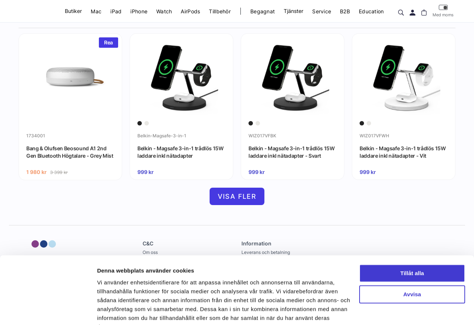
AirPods (190, 11)
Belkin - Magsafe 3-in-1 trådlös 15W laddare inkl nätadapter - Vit (403, 152)
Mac (96, 11)
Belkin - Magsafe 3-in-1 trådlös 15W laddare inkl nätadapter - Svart (291, 152)
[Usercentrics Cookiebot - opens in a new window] (48, 310)
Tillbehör (220, 11)
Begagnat (262, 11)
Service (321, 11)
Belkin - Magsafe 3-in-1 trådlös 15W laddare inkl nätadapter (180, 152)
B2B (345, 11)
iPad (115, 11)
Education (371, 11)
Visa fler (237, 196)
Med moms (443, 10)
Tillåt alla (412, 237)
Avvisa (412, 257)
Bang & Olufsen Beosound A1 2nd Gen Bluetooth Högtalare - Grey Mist (69, 152)
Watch (164, 11)
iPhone (138, 11)
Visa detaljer (113, 310)
